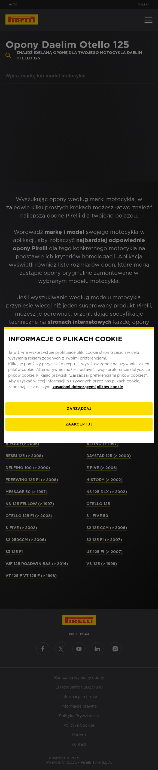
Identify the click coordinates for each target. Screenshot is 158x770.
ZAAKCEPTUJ (79, 424)
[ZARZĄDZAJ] (79, 408)
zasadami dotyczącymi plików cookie (88, 387)
